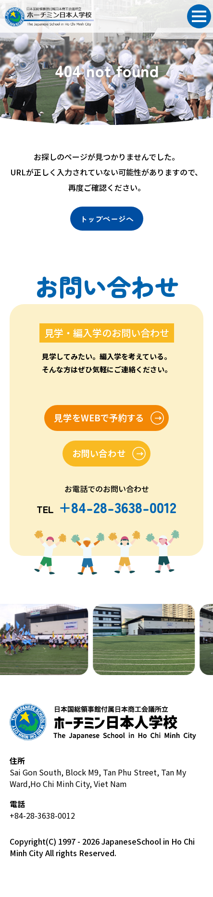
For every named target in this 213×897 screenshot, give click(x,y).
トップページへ (107, 218)
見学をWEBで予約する (98, 418)
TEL (106, 508)
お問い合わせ (98, 453)
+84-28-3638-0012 (42, 815)
